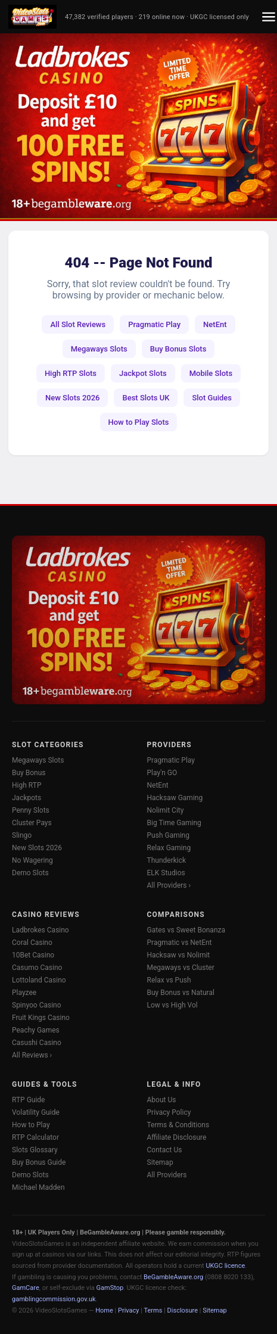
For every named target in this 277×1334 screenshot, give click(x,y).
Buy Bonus (29, 773)
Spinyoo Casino (36, 1005)
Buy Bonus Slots (178, 348)
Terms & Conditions (178, 1125)
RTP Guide (28, 1100)
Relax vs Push (169, 980)
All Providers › (169, 885)
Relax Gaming (169, 848)
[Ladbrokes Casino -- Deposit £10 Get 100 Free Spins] (138, 125)
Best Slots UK (145, 397)
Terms (153, 1310)
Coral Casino (32, 942)
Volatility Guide (36, 1112)
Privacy (128, 1310)
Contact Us (164, 1150)
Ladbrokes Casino (40, 930)
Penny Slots (30, 810)
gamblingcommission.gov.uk (54, 1299)
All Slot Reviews (77, 324)
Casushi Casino (36, 1042)
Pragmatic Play (154, 324)
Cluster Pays (32, 823)
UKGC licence (225, 1266)
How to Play (31, 1125)
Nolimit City (165, 810)
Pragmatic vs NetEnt (179, 942)
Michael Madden (38, 1187)
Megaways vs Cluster (180, 967)
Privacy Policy (169, 1112)
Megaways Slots (99, 348)
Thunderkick (166, 860)
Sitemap (160, 1162)
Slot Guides (212, 397)
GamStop (110, 1288)
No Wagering (32, 860)
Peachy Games (36, 1030)
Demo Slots (30, 873)
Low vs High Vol (172, 1005)
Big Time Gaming (174, 823)
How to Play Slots (138, 422)
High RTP (26, 785)
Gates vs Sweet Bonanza (186, 930)
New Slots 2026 (72, 397)
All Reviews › (32, 1055)
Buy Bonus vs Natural (180, 992)
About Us (161, 1100)
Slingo (22, 835)
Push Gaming (168, 835)
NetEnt (214, 324)
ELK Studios (166, 873)
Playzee (24, 992)
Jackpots (26, 798)
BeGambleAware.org (173, 1277)
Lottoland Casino (39, 980)
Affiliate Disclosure (177, 1137)
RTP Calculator (35, 1137)
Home (104, 1310)
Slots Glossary (35, 1150)
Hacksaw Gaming (175, 798)
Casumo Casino (37, 967)
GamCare (25, 1288)
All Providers (167, 1175)
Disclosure (182, 1310)
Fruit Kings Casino (41, 1017)
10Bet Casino (33, 955)
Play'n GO (162, 773)
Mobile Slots (210, 373)
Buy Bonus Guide (39, 1162)
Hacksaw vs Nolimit (178, 955)
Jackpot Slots (143, 373)
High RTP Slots (71, 373)
